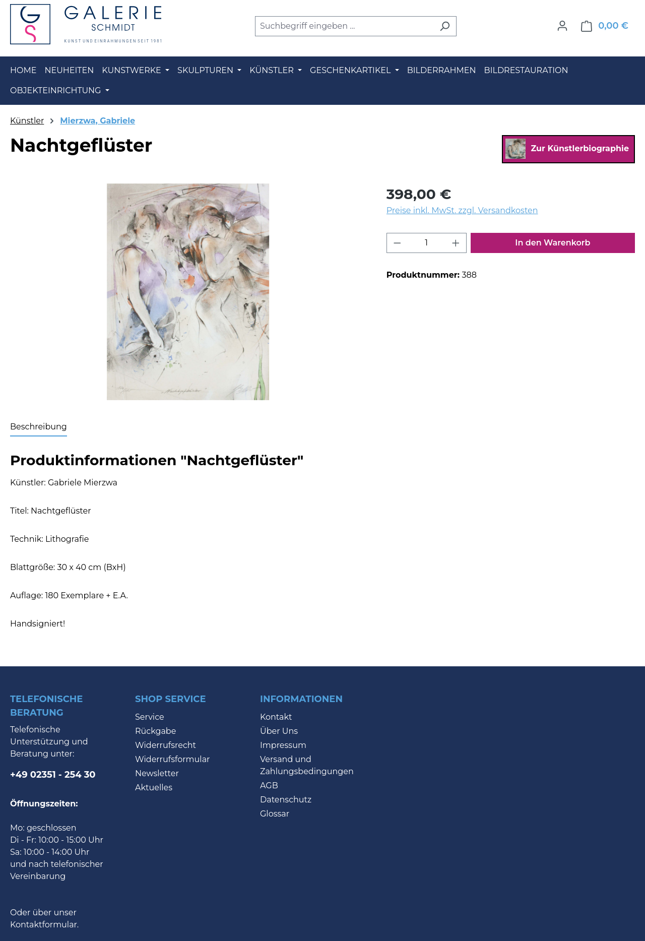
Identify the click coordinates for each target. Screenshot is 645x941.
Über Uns (279, 731)
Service (149, 717)
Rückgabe (155, 731)
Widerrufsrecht (165, 745)
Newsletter (157, 773)
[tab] (38, 427)
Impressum (283, 745)
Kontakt (276, 717)
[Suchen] (445, 26)
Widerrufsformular (172, 759)
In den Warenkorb (552, 242)
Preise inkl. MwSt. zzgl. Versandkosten (462, 210)
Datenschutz (285, 799)
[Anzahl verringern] (397, 243)
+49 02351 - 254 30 (53, 774)
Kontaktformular (43, 924)
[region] (188, 291)
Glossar (274, 814)
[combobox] (344, 26)
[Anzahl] (426, 243)
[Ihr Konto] (562, 26)
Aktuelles (153, 787)
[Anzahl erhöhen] (456, 243)
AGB (269, 785)
